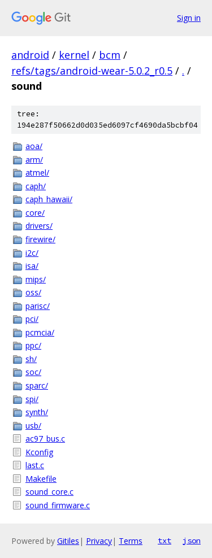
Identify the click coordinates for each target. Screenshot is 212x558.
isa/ (31, 265)
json (192, 540)
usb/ (33, 425)
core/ (35, 212)
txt (164, 540)
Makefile (41, 478)
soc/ (33, 372)
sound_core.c (49, 491)
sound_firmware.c (57, 505)
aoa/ (33, 146)
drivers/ (39, 225)
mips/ (35, 279)
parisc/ (37, 305)
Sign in (189, 17)
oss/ (33, 292)
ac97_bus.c (45, 438)
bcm (109, 55)
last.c (34, 465)
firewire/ (40, 239)
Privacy (99, 540)
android (30, 55)
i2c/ (31, 252)
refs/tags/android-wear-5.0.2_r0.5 (91, 70)
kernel (74, 55)
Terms (130, 540)
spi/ (31, 399)
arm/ (34, 159)
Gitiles (68, 540)
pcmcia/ (39, 332)
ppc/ (33, 345)
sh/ (31, 359)
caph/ (35, 186)
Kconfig (39, 452)
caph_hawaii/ (48, 199)
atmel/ (37, 172)
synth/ (36, 412)
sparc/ (36, 385)
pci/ (31, 318)
